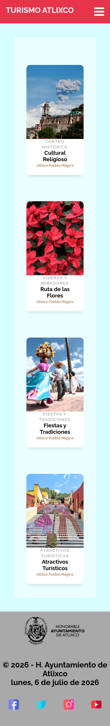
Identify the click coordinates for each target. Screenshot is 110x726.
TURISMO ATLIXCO (55, 12)
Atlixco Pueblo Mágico (54, 166)
